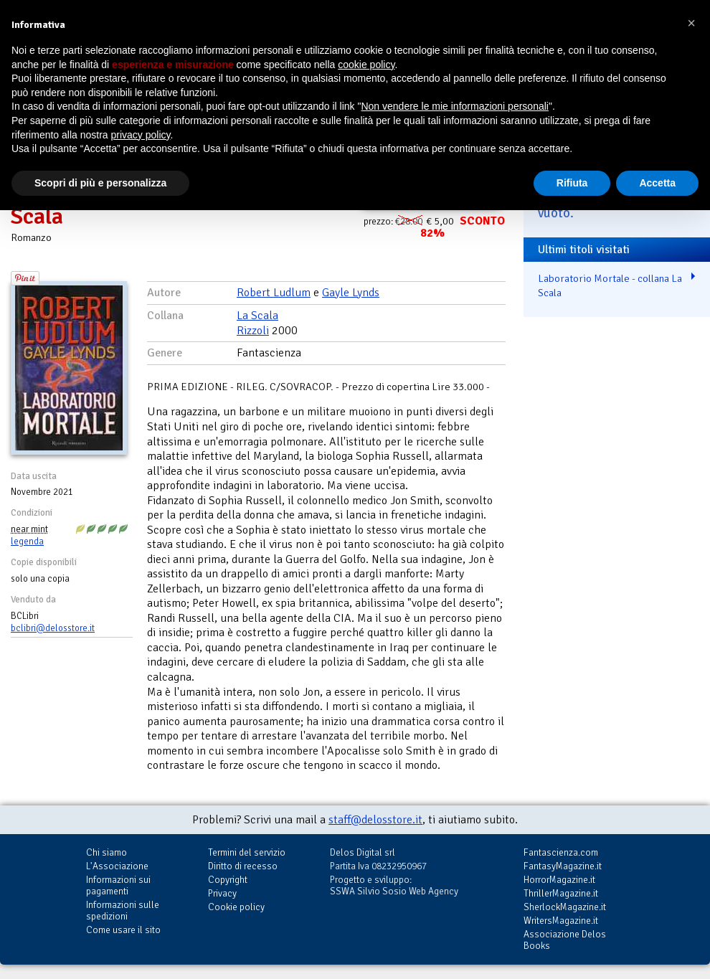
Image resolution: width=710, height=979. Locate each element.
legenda (27, 541)
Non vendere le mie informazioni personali (454, 106)
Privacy (222, 893)
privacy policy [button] (141, 135)
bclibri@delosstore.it (53, 628)
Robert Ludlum (274, 292)
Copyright (227, 880)
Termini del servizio (246, 852)
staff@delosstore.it (375, 820)
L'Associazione (117, 866)
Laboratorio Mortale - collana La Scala (610, 286)
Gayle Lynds (350, 292)
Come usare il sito (123, 930)
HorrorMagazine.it (559, 880)
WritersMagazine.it (561, 920)
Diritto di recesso (243, 866)
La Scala (257, 315)
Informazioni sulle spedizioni (122, 910)
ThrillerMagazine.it (561, 893)
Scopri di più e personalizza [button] (100, 183)
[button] (691, 22)
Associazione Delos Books (565, 940)
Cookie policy (236, 907)
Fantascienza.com (561, 852)
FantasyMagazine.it (563, 866)
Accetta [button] (657, 183)
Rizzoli (253, 330)
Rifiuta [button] (572, 183)
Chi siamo (106, 852)
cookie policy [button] (366, 64)
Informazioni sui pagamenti (118, 885)
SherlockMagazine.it (565, 907)
